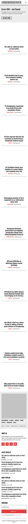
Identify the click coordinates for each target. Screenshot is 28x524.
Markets (10, 267)
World (10, 143)
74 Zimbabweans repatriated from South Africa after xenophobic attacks (14, 108)
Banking (10, 388)
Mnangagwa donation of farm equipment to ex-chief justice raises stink (14, 200)
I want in (14, 511)
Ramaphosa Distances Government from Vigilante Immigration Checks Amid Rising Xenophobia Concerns (14, 232)
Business (10, 51)
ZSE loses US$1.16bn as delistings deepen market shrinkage (14, 263)
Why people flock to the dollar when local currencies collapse (14, 385)
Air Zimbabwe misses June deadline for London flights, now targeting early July (14, 169)
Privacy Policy (17, 515)
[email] (14, 507)
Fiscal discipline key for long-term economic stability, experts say (14, 77)
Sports (10, 298)
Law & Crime (10, 204)
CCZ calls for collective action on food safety (14, 48)
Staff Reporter (17, 51)
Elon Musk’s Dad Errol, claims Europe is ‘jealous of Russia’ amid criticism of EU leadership (14, 324)
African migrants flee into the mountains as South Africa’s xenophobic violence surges (14, 139)
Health (10, 359)
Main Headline (10, 112)
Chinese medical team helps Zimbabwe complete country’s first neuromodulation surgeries (14, 355)
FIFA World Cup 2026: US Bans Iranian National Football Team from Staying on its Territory (14, 294)
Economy (10, 81)
